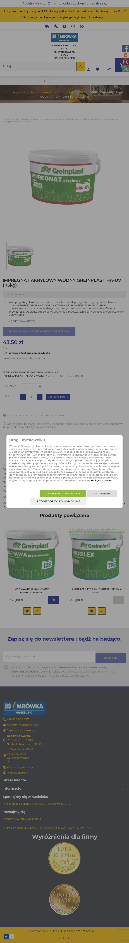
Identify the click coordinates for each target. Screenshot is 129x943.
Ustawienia (102, 493)
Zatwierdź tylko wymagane (58, 501)
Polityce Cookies (101, 480)
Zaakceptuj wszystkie (63, 493)
